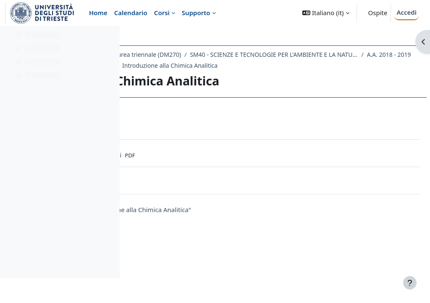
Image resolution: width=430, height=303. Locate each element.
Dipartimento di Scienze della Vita (182, 54)
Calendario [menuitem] (130, 12)
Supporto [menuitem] (196, 12)
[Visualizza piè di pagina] (410, 283)
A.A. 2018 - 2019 (344, 65)
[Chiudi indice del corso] (9, 38)
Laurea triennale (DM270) (272, 54)
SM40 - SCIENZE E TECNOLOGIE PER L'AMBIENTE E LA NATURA (229, 65)
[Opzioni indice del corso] (109, 38)
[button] (325, 13)
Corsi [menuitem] (162, 12)
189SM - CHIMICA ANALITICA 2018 (192, 76)
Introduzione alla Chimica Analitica (296, 76)
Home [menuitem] (98, 12)
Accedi (406, 12)
